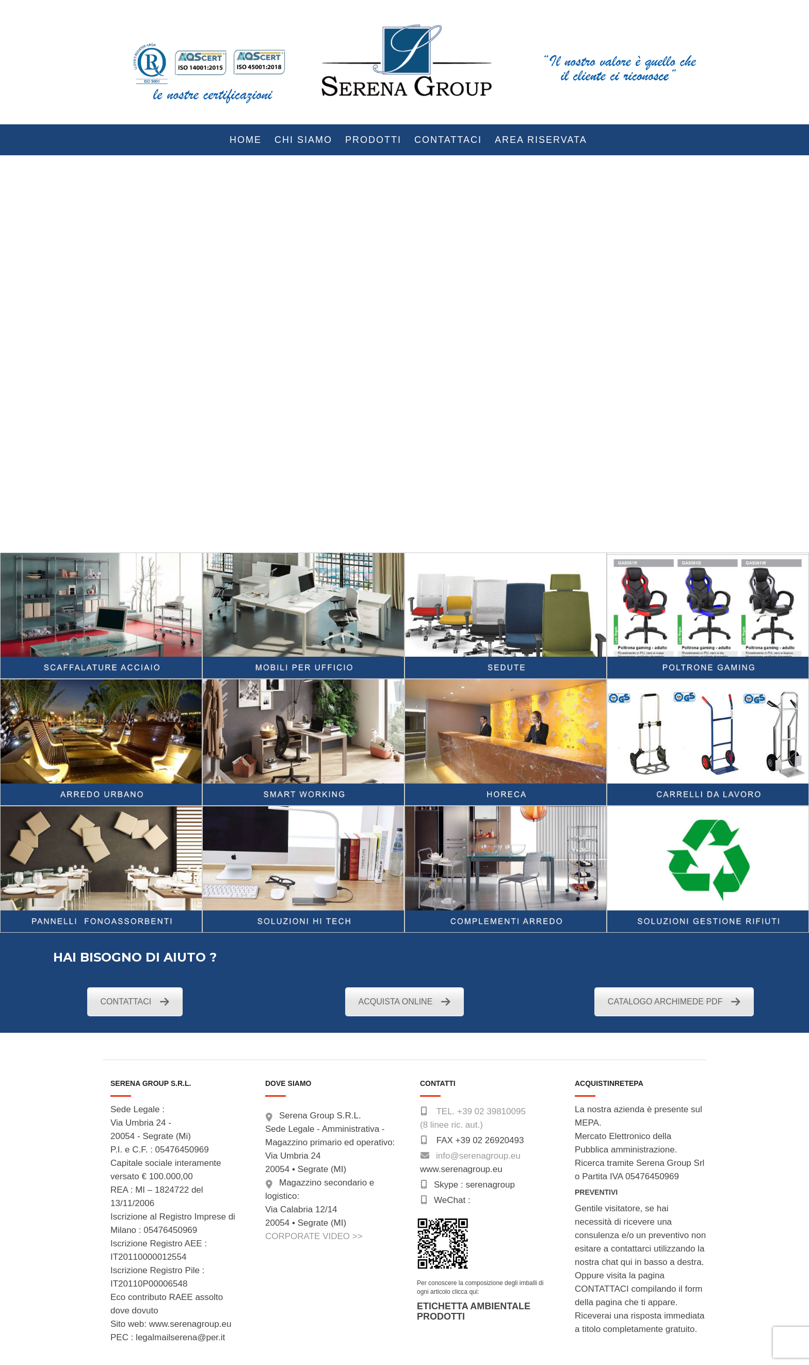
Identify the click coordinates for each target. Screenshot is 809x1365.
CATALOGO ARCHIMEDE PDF (674, 1001)
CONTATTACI (135, 1001)
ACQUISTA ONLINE (405, 1001)
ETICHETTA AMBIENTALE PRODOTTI (473, 1311)
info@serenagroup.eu (478, 1156)
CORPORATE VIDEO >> (314, 1236)
